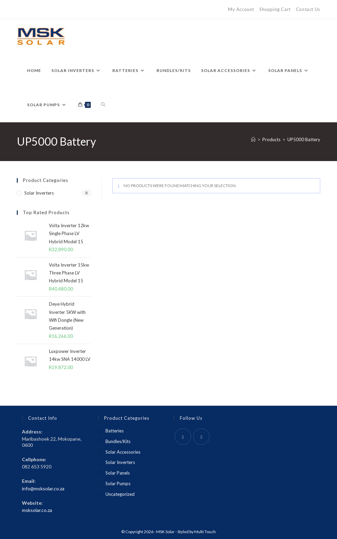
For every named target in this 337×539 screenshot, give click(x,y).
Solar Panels (117, 473)
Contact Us (308, 9)
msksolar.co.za (37, 510)
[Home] (253, 139)
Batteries (114, 430)
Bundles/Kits (117, 441)
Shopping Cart (275, 9)
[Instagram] (201, 436)
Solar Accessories (122, 452)
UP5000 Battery (303, 139)
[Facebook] (183, 436)
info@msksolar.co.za (43, 488)
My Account (241, 9)
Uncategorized (120, 494)
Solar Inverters (39, 193)
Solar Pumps (117, 483)
